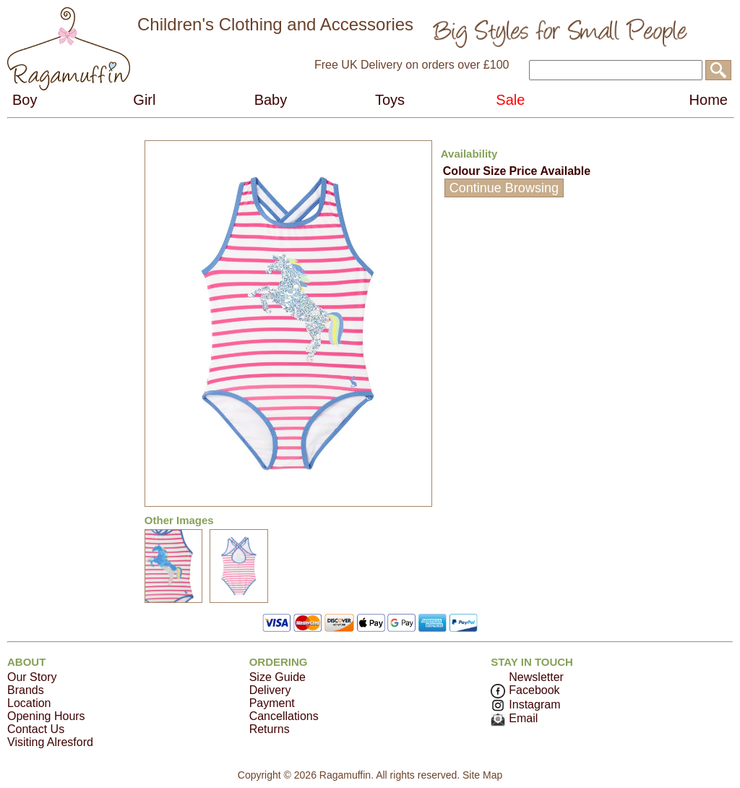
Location (29, 703)
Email (514, 718)
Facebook (525, 690)
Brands (25, 690)
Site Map (482, 775)
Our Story (31, 677)
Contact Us (35, 729)
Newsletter (536, 677)
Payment (272, 703)
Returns (269, 729)
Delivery (270, 690)
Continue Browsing (504, 188)
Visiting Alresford (50, 742)
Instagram (525, 704)
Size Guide (277, 677)
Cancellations (284, 716)
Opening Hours (46, 716)
